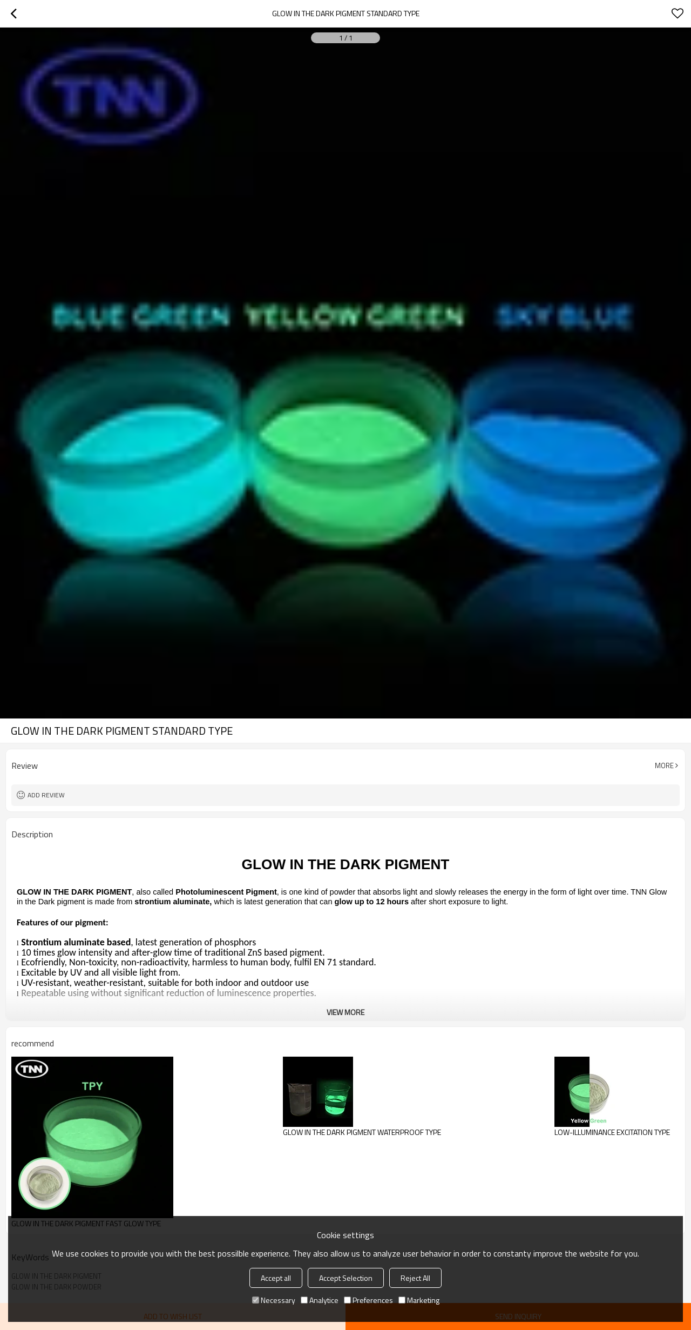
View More (345, 1012)
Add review (46, 795)
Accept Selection (345, 1278)
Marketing (418, 1300)
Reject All (415, 1278)
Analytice (319, 1300)
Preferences (368, 1300)
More (664, 765)
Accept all (276, 1278)
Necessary (273, 1300)
